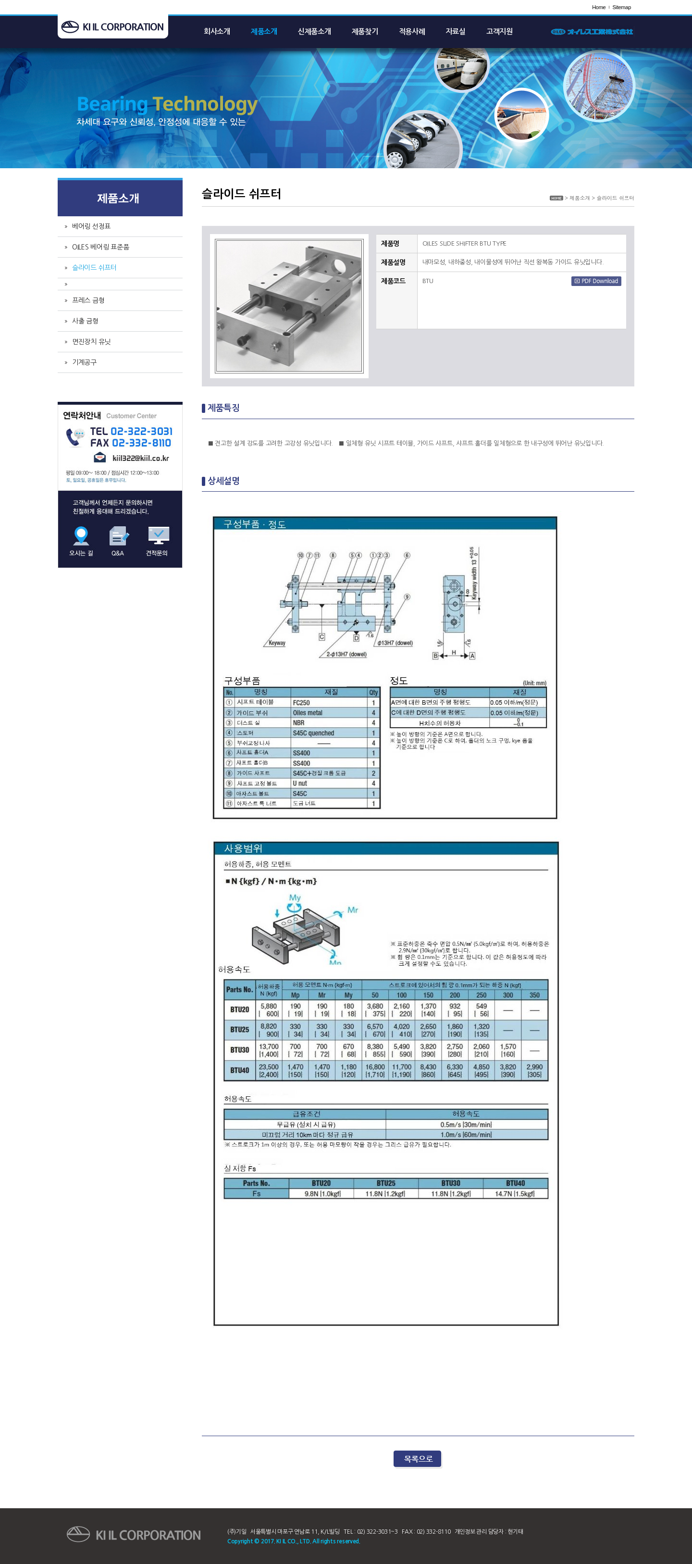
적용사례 (412, 31)
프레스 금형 (88, 300)
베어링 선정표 (91, 226)
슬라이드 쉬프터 (94, 267)
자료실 (456, 31)
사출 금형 (85, 321)
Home (599, 7)
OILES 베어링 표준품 (100, 247)
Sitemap (621, 7)
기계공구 (84, 362)
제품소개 (264, 31)
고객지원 (499, 31)
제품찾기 (365, 31)
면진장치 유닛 (91, 341)
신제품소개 (314, 31)
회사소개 (217, 31)
